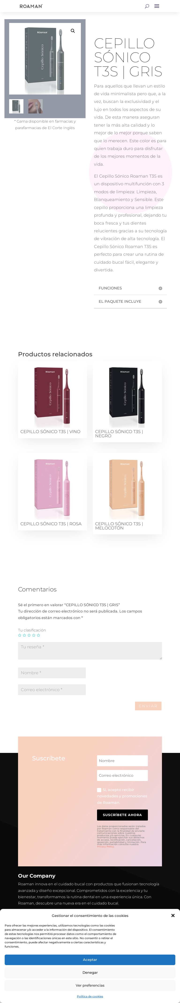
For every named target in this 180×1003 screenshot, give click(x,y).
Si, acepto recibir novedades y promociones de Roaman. (122, 796)
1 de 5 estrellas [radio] (19, 635)
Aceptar (90, 959)
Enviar (148, 706)
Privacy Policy (105, 846)
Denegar (90, 972)
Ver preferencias (90, 985)
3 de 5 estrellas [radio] (29, 635)
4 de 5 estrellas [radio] (33, 635)
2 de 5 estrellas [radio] (24, 635)
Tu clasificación (32, 630)
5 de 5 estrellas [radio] (38, 635)
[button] (173, 915)
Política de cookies (90, 996)
